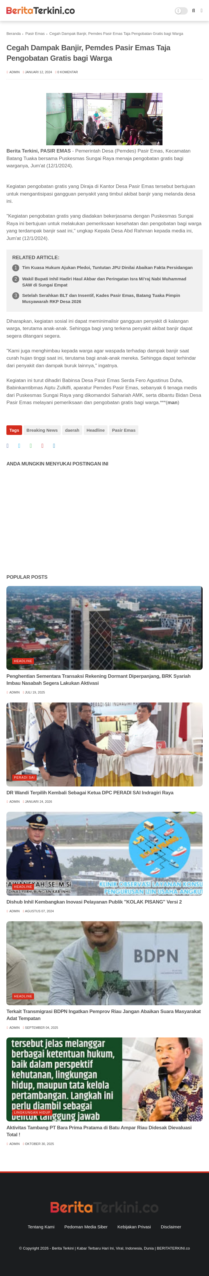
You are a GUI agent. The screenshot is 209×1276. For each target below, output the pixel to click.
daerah (72, 430)
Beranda (13, 33)
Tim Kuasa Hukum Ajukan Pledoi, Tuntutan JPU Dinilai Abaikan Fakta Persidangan (107, 267)
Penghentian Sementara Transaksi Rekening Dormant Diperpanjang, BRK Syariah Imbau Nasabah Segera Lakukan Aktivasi (98, 679)
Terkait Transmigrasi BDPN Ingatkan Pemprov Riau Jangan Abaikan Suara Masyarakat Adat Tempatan (103, 1015)
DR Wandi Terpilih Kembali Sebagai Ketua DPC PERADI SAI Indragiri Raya (90, 792)
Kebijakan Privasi (134, 1226)
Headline (96, 430)
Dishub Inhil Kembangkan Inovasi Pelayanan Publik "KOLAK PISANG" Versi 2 (94, 902)
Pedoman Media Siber (86, 1226)
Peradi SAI (24, 777)
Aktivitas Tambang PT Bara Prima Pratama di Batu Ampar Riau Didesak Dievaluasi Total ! (99, 1131)
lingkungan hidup (32, 1112)
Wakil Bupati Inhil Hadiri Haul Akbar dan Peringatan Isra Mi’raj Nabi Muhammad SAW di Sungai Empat (104, 281)
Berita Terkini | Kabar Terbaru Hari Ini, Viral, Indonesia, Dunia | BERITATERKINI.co (121, 1248)
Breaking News (42, 430)
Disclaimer (171, 1226)
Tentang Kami (41, 1226)
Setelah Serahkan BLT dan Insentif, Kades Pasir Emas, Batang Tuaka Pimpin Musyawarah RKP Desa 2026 (101, 298)
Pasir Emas (34, 33)
